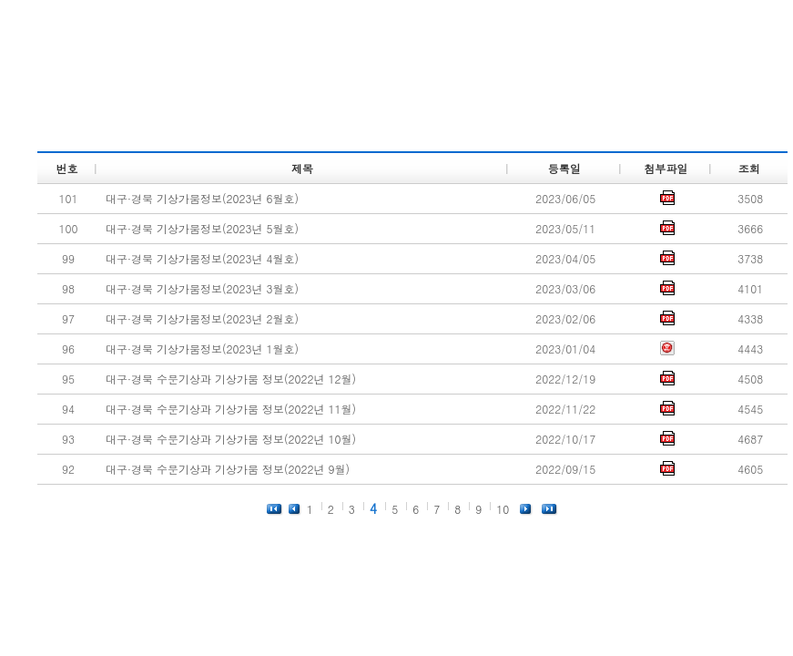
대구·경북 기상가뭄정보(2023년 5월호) (202, 228)
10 (502, 509)
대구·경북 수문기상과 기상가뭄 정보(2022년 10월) (231, 438)
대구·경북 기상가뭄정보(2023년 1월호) (202, 348)
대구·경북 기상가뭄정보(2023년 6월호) (202, 198)
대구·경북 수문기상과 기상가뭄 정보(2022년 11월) (231, 408)
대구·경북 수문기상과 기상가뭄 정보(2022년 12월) (231, 378)
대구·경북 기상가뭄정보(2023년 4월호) (202, 258)
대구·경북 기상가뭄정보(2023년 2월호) (202, 318)
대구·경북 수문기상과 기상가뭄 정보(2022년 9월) (228, 469)
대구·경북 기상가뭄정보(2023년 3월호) (202, 288)
